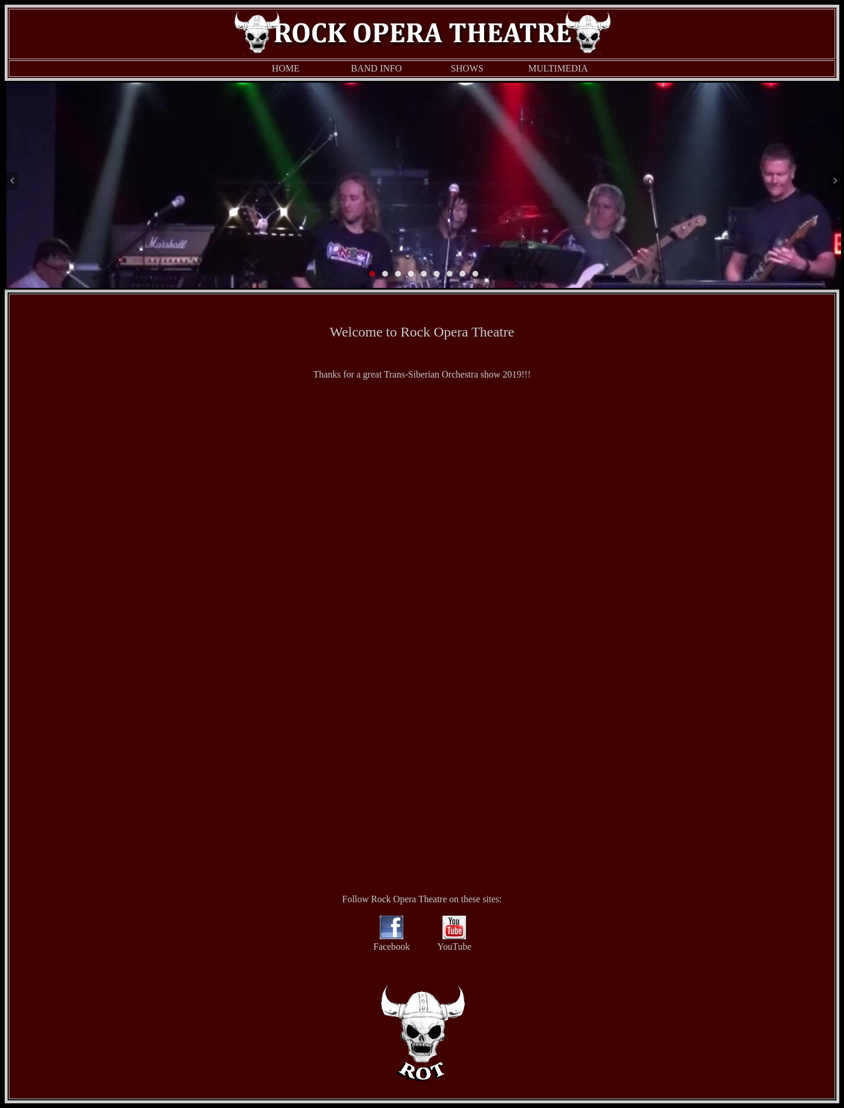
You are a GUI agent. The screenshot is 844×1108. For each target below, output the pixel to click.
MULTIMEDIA (558, 68)
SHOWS (467, 68)
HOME (286, 68)
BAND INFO (376, 68)
